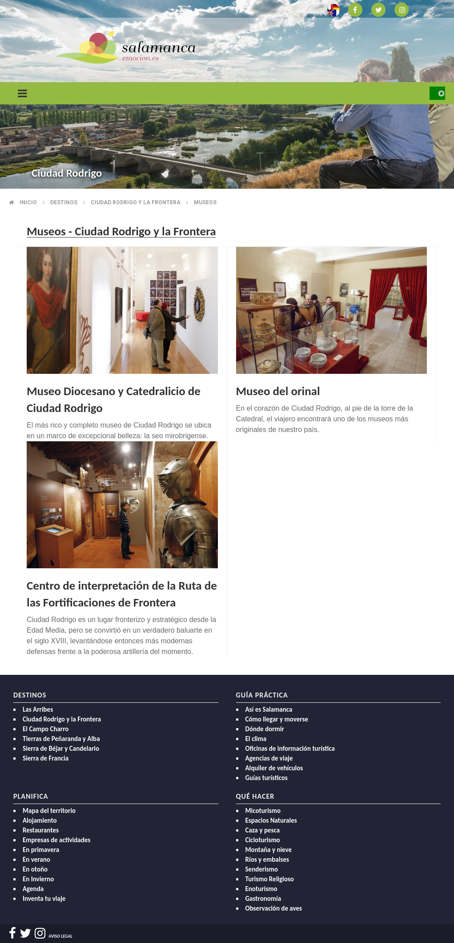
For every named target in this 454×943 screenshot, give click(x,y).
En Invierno (38, 879)
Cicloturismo (262, 840)
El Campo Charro (45, 729)
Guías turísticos (266, 778)
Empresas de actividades (56, 840)
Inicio (28, 202)
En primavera (41, 850)
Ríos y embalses (267, 860)
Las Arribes (38, 709)
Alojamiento (40, 820)
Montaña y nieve (268, 850)
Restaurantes (41, 830)
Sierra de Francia (45, 758)
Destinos (63, 202)
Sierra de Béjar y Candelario (61, 749)
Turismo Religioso (269, 879)
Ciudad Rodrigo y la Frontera (62, 719)
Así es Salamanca (269, 709)
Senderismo (261, 869)
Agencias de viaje (269, 758)
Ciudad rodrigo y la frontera (136, 202)
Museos (205, 202)
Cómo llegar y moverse (276, 719)
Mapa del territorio (49, 811)
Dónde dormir (264, 729)
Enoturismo (261, 889)
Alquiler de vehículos (274, 768)
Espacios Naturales (271, 820)
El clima (256, 739)
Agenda (33, 889)
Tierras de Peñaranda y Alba (61, 739)
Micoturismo (263, 811)
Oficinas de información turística (290, 749)
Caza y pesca (262, 830)
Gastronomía (263, 899)
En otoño (35, 869)
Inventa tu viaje (44, 899)
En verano (36, 860)
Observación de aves (273, 908)
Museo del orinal (278, 391)
